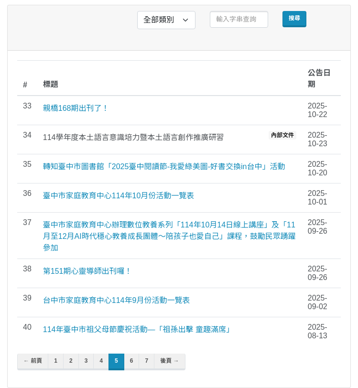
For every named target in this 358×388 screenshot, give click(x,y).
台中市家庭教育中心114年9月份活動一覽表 (116, 300)
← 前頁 (32, 360)
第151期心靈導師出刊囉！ (87, 271)
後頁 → (169, 360)
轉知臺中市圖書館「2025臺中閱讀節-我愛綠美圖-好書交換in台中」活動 (164, 166)
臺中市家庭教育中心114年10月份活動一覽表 (119, 196)
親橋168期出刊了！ (76, 108)
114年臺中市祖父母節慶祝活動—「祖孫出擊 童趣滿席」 (138, 329)
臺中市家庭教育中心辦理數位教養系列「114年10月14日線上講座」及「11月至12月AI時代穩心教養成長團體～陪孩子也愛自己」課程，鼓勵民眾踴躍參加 (169, 236)
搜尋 (294, 18)
